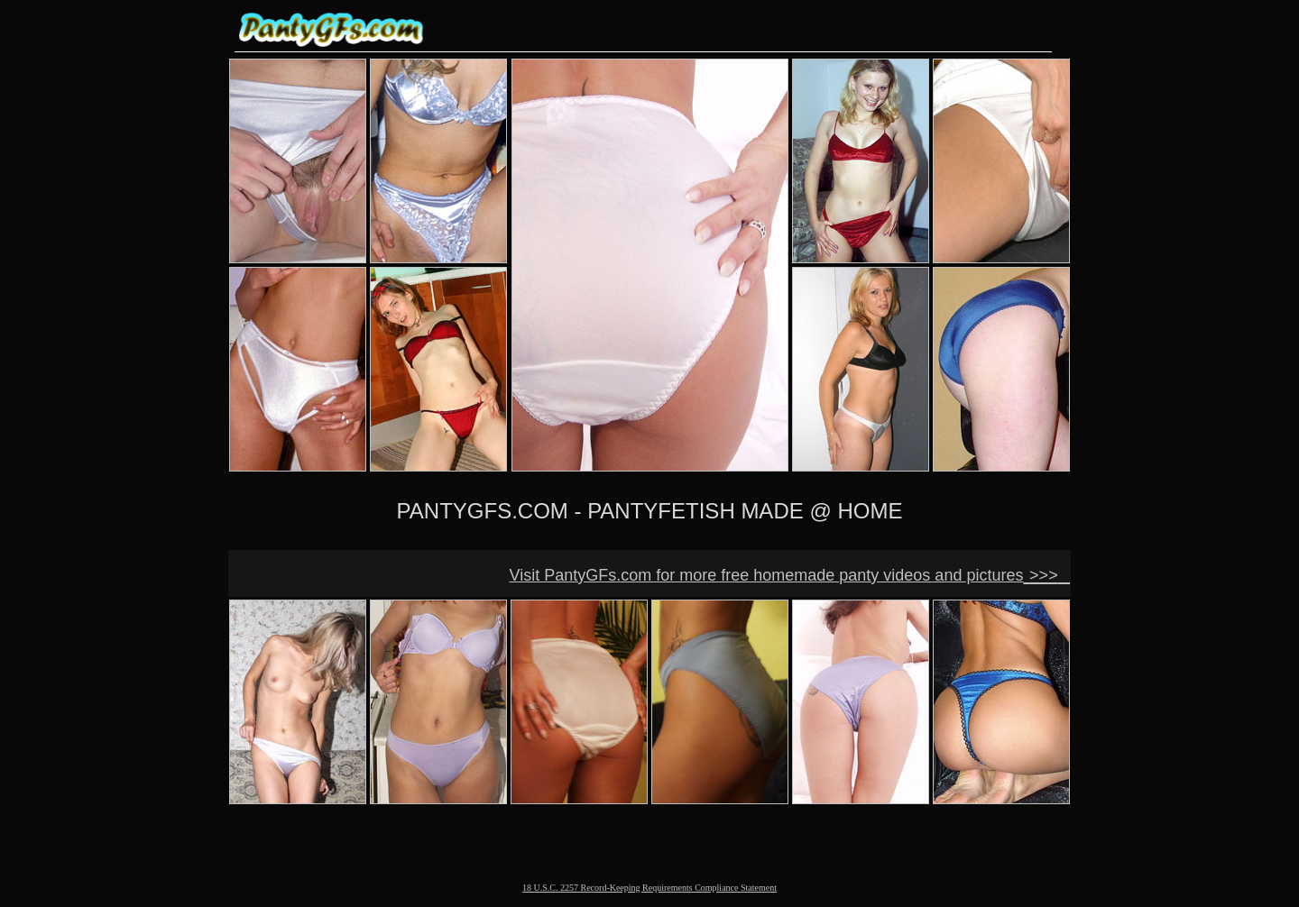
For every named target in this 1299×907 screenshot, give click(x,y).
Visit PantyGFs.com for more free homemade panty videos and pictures (767, 575)
